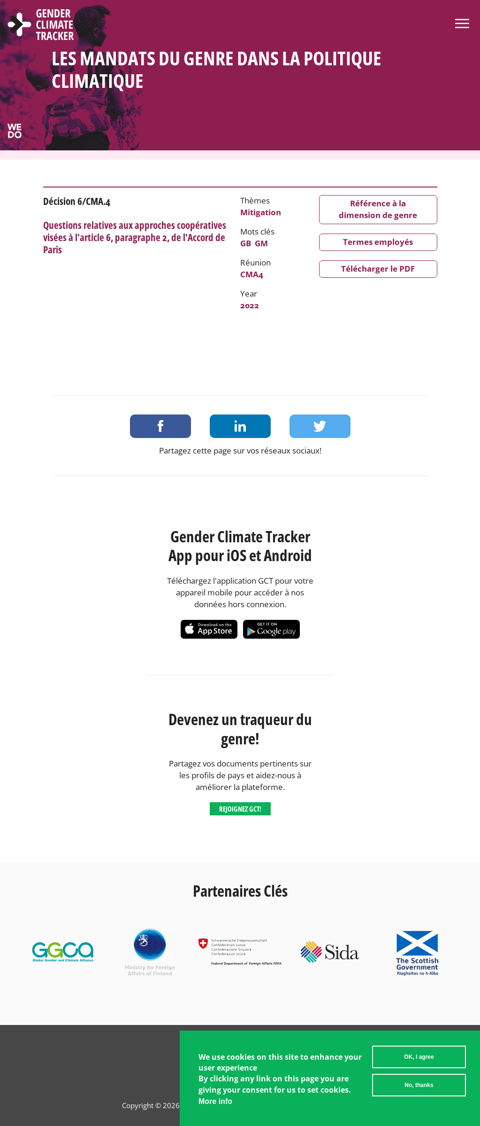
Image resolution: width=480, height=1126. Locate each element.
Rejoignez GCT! (240, 808)
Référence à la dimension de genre (378, 209)
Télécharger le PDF (378, 268)
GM (261, 243)
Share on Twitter (320, 426)
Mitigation (260, 212)
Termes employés (378, 241)
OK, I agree (419, 1062)
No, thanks (418, 1090)
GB (245, 243)
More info (215, 1107)
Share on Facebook (160, 426)
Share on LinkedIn (240, 426)
